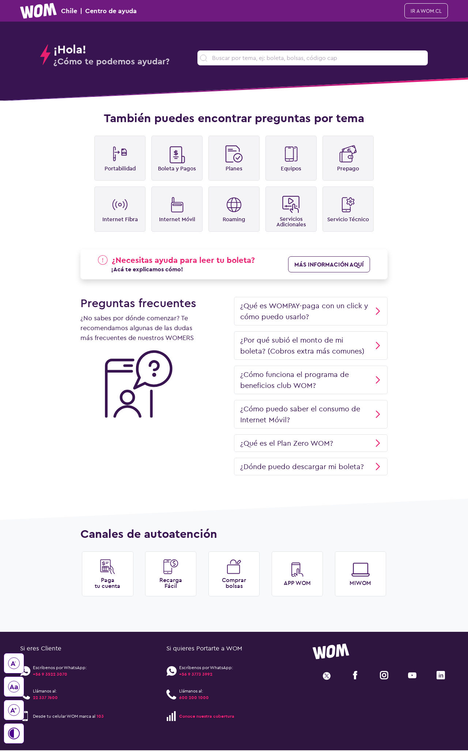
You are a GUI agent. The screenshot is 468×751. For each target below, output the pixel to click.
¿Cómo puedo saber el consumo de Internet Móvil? (310, 414)
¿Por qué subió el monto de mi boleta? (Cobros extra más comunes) (310, 346)
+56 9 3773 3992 (195, 675)
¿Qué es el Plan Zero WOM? (310, 443)
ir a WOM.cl (426, 11)
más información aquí (329, 264)
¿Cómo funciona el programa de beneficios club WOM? (310, 380)
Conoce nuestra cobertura (206, 716)
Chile (78, 11)
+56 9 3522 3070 (50, 675)
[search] (312, 57)
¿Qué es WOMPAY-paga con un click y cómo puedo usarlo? (310, 311)
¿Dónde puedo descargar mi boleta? (310, 466)
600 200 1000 (194, 698)
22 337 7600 (45, 698)
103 (100, 716)
